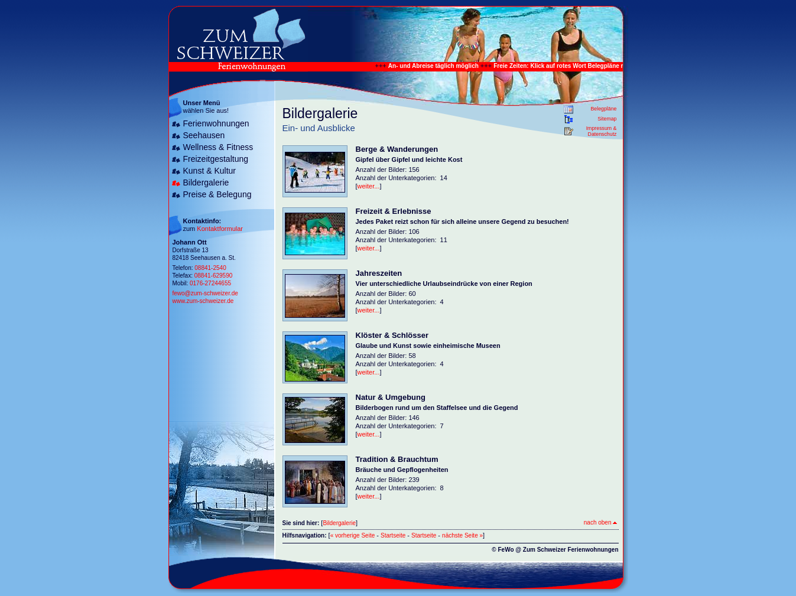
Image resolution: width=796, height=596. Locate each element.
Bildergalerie (206, 182)
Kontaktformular (220, 228)
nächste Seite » (462, 535)
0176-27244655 (210, 283)
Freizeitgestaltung (216, 159)
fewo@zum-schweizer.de (205, 293)
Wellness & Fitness (218, 147)
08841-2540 (210, 268)
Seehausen (204, 135)
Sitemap (606, 119)
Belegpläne (603, 109)
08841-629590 (213, 275)
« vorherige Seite (352, 535)
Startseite (393, 535)
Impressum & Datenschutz (601, 131)
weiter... (369, 186)
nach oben (600, 522)
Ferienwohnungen (216, 123)
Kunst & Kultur (209, 170)
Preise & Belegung (217, 194)
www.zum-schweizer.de (203, 301)
